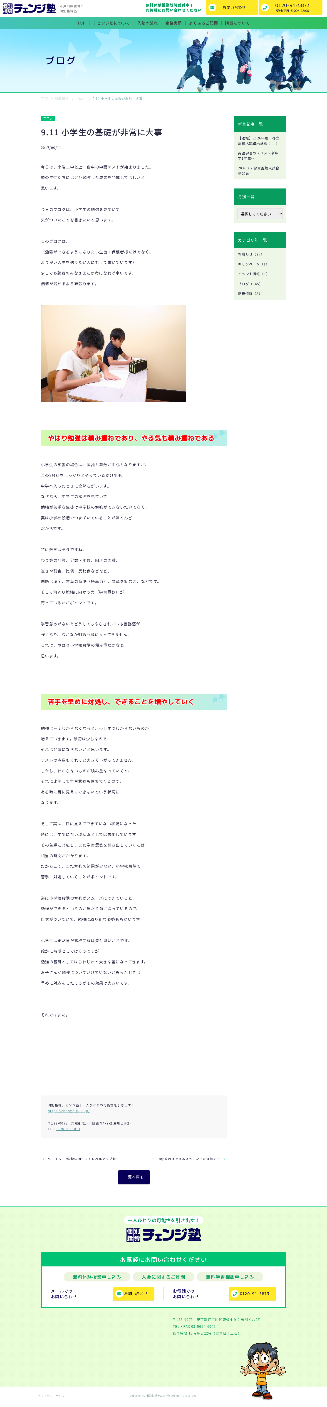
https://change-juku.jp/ (69, 1110)
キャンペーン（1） (255, 272)
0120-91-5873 (68, 1129)
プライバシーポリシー (52, 1399)
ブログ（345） (251, 292)
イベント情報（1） (255, 282)
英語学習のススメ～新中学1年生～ (259, 162)
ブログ (48, 118)
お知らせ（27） (252, 262)
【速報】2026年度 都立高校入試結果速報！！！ (258, 144)
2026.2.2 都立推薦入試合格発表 (258, 177)
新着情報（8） (251, 302)
